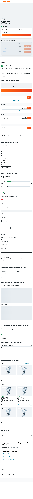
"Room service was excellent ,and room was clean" (10, 195)
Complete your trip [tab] (5, 447)
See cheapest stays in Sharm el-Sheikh (25, 384)
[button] (2, 1)
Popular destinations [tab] (14, 447)
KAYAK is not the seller (17, 471)
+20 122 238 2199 (4, 24)
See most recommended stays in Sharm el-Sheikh (25, 405)
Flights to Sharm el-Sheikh (7, 453)
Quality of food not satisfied (7, 203)
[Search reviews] (17, 210)
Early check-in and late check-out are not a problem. (10, 202)
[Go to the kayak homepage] (6, 1)
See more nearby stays (28, 363)
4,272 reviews (9, 26)
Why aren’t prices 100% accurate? (17, 474)
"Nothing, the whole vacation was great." (9, 196)
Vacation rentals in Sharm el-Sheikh (8, 459)
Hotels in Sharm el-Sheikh (7, 457)
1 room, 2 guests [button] (5, 32)
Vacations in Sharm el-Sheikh (7, 456)
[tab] (6, 207)
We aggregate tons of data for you (17, 473)
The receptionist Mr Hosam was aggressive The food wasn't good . (12, 200)
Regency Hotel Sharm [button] (4, 397)
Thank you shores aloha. (6, 193)
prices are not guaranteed (20, 468)
